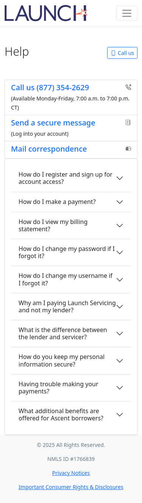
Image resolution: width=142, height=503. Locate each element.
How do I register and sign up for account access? (65, 178)
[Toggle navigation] (126, 13)
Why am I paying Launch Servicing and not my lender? (67, 306)
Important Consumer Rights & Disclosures (71, 486)
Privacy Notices (71, 472)
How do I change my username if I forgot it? (65, 279)
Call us (122, 52)
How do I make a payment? (57, 201)
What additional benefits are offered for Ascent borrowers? (61, 414)
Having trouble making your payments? (58, 387)
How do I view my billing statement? (53, 225)
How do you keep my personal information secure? (62, 360)
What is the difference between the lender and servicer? (63, 333)
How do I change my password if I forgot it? (67, 252)
